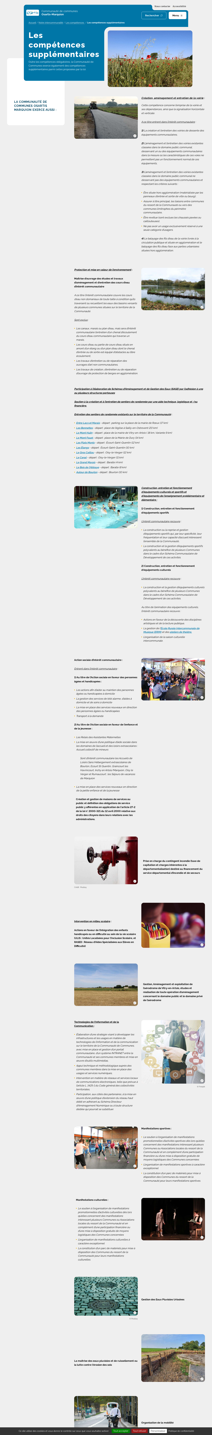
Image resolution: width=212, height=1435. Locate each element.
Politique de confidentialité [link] (181, 1431)
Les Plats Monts (85, 442)
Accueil (32, 22)
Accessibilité (179, 6)
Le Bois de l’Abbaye (87, 467)
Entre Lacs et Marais (88, 422)
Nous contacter (162, 6)
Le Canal (81, 457)
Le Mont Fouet (84, 437)
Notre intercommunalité (51, 22)
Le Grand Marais (85, 462)
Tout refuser (139, 1431)
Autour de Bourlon (86, 472)
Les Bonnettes (84, 427)
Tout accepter (120, 1431)
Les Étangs (82, 447)
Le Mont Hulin (84, 432)
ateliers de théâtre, (181, 632)
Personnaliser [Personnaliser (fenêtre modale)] (158, 1431)
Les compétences (75, 22)
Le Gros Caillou (85, 452)
